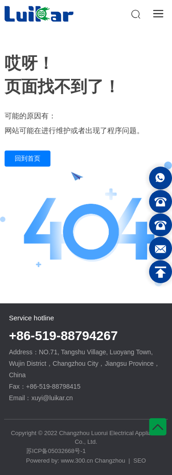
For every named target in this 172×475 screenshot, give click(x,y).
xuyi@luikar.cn (51, 398)
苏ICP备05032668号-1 (56, 450)
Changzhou (109, 460)
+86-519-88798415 (53, 386)
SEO (139, 460)
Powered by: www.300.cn (60, 460)
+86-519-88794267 (63, 336)
